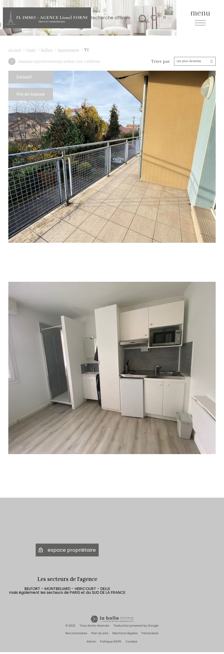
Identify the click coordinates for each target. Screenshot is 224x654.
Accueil (14, 50)
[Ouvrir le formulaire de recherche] (141, 18)
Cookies (131, 643)
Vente (31, 50)
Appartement (68, 50)
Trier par (160, 61)
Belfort (47, 50)
